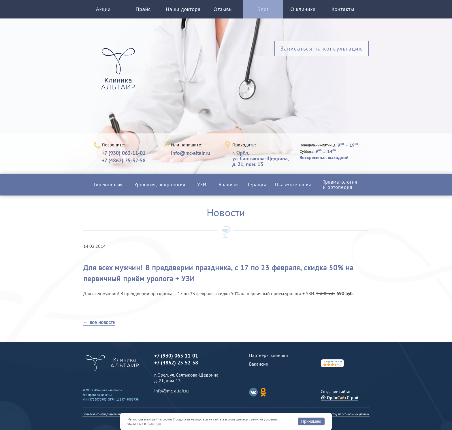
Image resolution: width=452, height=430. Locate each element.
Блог (263, 9)
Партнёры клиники (268, 355)
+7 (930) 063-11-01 (124, 153)
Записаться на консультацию (321, 48)
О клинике (303, 9)
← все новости (99, 322)
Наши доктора (183, 9)
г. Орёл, (260, 158)
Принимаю (311, 421)
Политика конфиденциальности (104, 414)
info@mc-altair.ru (190, 153)
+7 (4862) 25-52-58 (124, 160)
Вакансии (258, 364)
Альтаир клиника (120, 72)
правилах (154, 423)
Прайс (143, 9)
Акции (103, 9)
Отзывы (223, 9)
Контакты (343, 9)
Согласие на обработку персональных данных (338, 414)
